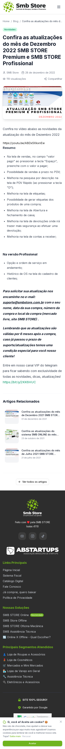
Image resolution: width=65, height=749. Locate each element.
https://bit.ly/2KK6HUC (19, 382)
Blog (15, 21)
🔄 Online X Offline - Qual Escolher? (27, 637)
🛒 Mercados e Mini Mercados (23, 665)
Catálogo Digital (13, 581)
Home (6, 21)
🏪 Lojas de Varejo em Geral (21, 671)
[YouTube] (22, 536)
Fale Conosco (12, 586)
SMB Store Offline (15, 620)
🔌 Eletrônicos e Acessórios (21, 682)
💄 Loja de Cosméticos (17, 660)
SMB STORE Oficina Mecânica (23, 626)
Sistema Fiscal (12, 575)
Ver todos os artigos (32, 481)
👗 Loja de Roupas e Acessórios (24, 654)
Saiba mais (15, 736)
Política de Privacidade (17, 597)
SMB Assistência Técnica (19, 631)
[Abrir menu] (58, 6)
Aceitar (32, 743)
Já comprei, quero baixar (19, 592)
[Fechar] (61, 721)
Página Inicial (11, 570)
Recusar (26, 736)
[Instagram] (32, 536)
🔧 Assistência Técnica (18, 676)
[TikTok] (43, 536)
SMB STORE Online (23, 615)
